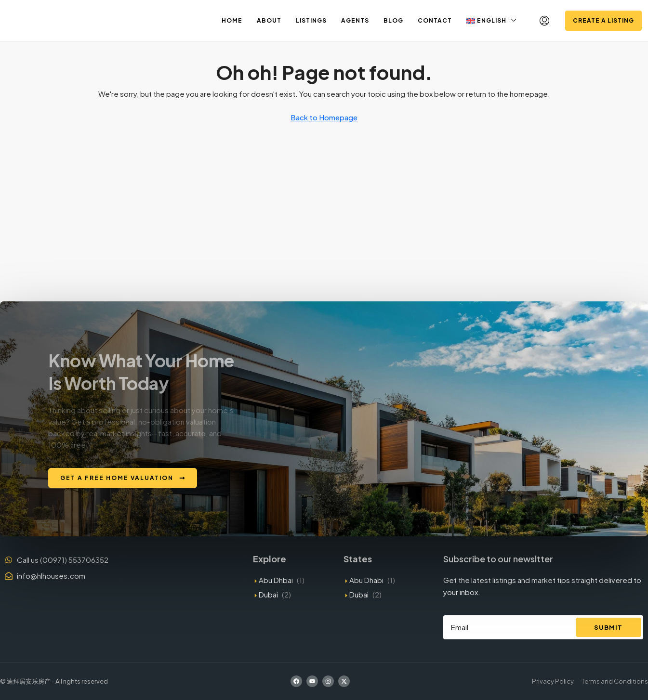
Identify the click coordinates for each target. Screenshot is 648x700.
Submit (608, 627)
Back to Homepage (324, 117)
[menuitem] (544, 21)
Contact (435, 20)
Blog (393, 20)
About (269, 20)
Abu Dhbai (276, 579)
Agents (355, 20)
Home (232, 20)
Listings (311, 20)
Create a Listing (603, 20)
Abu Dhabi (366, 579)
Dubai (268, 594)
